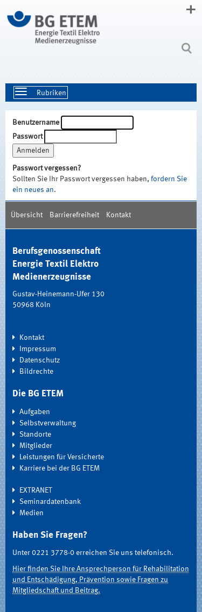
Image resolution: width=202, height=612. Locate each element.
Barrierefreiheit (74, 215)
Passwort (27, 136)
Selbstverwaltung (47, 423)
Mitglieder (35, 446)
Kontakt (118, 215)
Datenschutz (39, 360)
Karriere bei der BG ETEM (59, 468)
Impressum (37, 349)
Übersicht (27, 215)
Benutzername (35, 122)
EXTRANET (35, 490)
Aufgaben (34, 412)
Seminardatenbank (50, 502)
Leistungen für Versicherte (61, 457)
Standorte (35, 434)
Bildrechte (36, 371)
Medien (31, 513)
